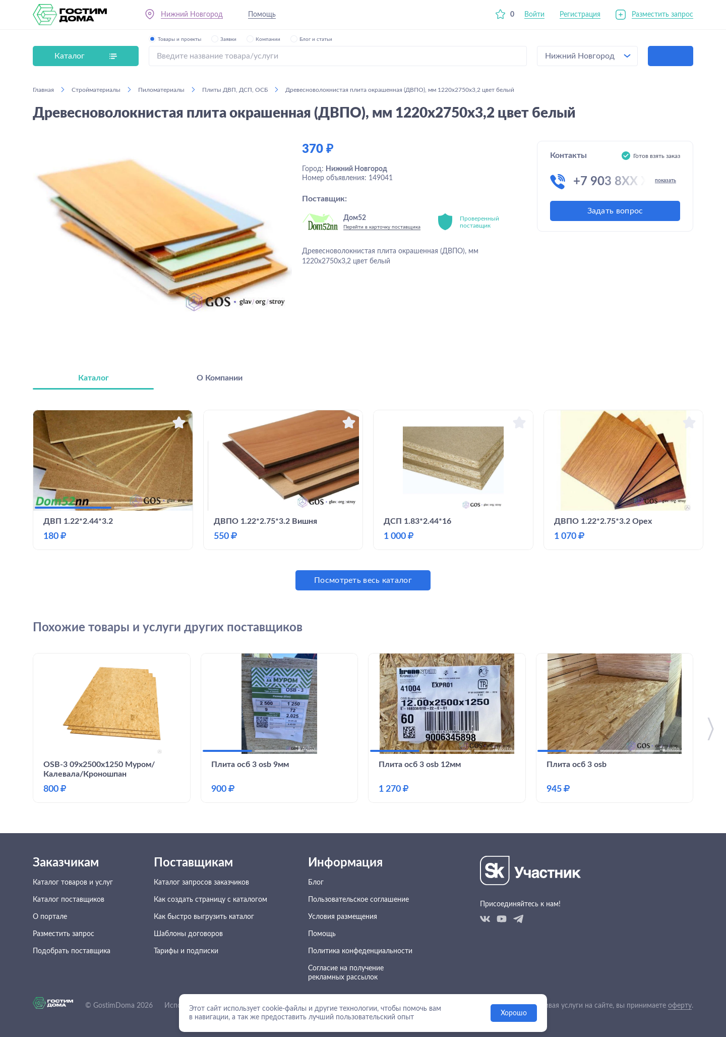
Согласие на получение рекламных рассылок (346, 973)
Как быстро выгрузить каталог (204, 916)
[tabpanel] (363, 500)
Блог (316, 882)
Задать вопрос (615, 211)
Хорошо (514, 1013)
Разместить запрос (662, 14)
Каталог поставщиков (68, 899)
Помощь (262, 14)
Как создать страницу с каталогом (210, 899)
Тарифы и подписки (186, 951)
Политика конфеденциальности (360, 951)
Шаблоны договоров (188, 934)
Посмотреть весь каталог (363, 580)
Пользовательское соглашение (358, 899)
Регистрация (580, 14)
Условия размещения (342, 916)
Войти (534, 14)
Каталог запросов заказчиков (201, 882)
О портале (50, 916)
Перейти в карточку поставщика (381, 227)
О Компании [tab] (220, 378)
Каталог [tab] (93, 378)
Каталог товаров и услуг (73, 882)
